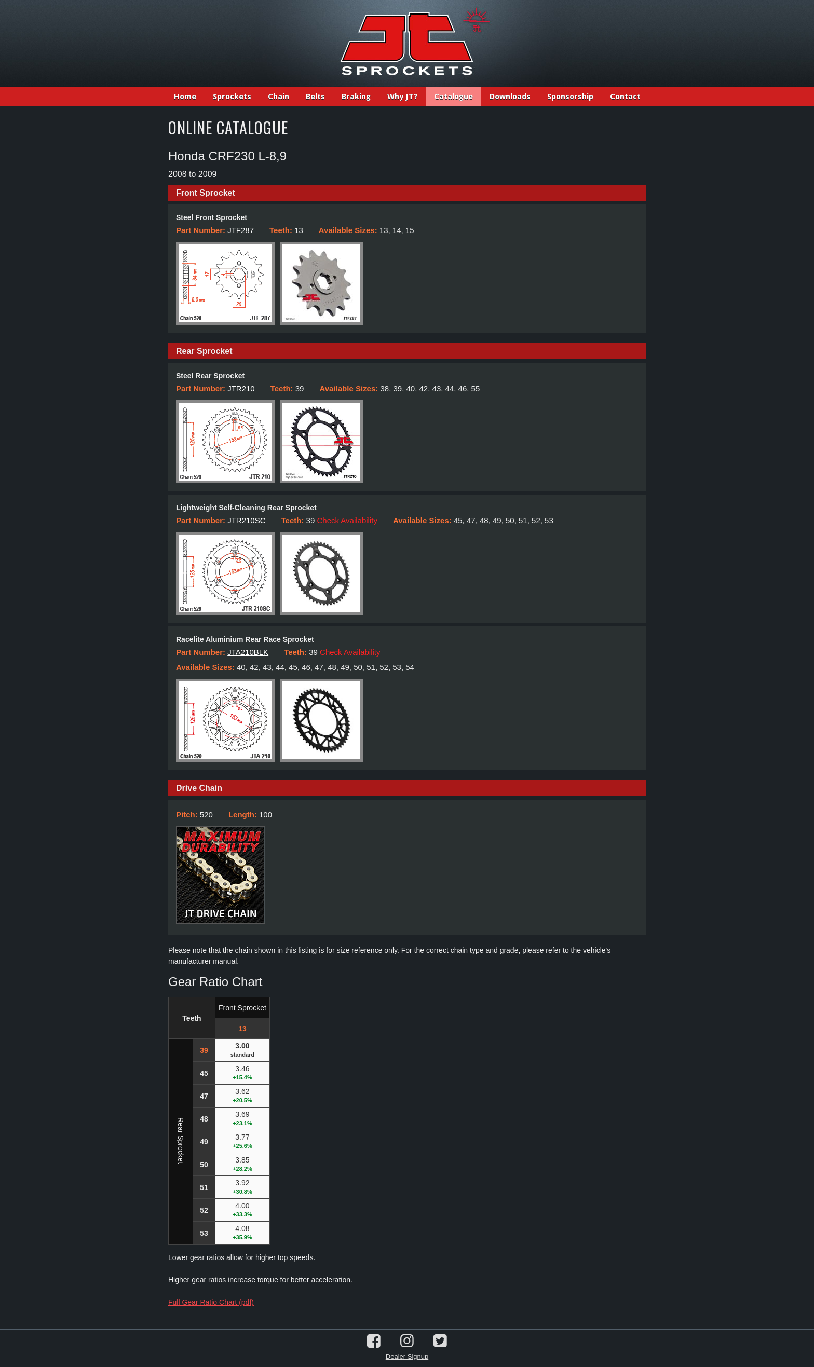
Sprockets (232, 96)
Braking (356, 96)
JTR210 (241, 388)
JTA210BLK (247, 652)
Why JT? (402, 96)
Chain (278, 96)
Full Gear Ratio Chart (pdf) (211, 1302)
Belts (315, 96)
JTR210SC (246, 520)
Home (185, 96)
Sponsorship (570, 96)
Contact (625, 96)
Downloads (510, 96)
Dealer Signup (407, 1356)
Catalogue (453, 96)
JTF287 (240, 230)
